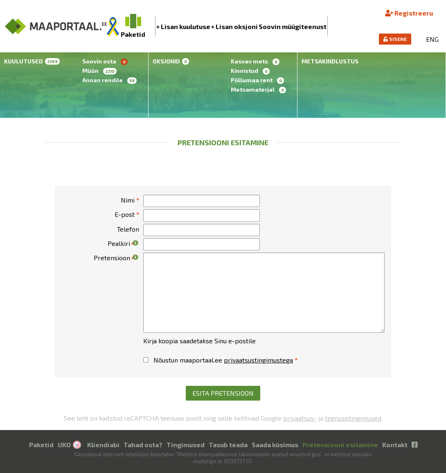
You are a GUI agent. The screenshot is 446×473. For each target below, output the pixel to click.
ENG (432, 39)
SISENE (395, 39)
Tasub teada (228, 444)
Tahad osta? (143, 444)
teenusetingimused (353, 418)
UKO (64, 444)
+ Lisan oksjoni (234, 26)
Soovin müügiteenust (293, 26)
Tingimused (186, 444)
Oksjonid (171, 61)
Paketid (41, 444)
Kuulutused (32, 61)
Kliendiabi (103, 444)
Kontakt (395, 444)
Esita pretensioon (223, 393)
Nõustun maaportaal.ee (220, 360)
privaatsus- (300, 418)
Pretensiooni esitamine (340, 444)
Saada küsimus (275, 444)
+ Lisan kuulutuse (183, 26)
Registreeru (409, 13)
